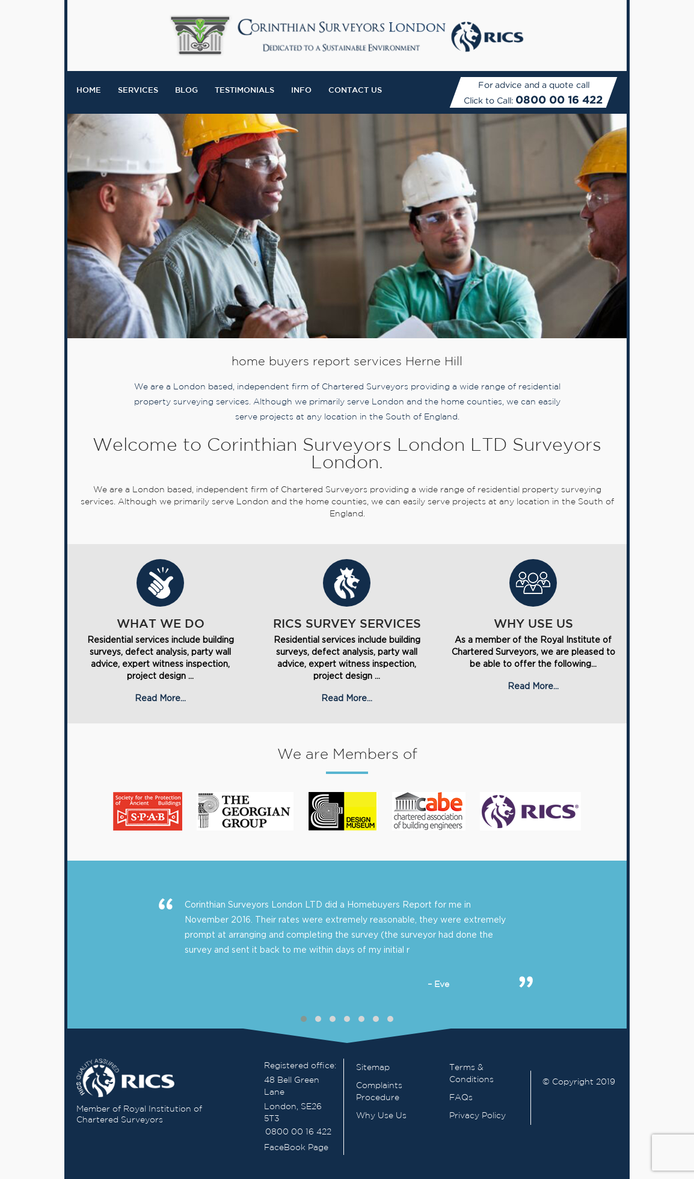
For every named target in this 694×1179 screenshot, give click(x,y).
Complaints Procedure (379, 1091)
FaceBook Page (296, 1147)
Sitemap (373, 1067)
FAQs (461, 1097)
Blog (186, 90)
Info (301, 90)
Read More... (160, 697)
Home (88, 90)
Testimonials (244, 90)
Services (138, 90)
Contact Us (355, 90)
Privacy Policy (477, 1115)
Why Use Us (381, 1115)
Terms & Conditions (471, 1073)
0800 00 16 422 (559, 99)
